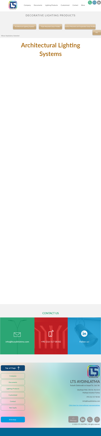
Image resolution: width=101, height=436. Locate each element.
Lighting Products (12, 389)
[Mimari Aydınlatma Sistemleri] (10, 35)
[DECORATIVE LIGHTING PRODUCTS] (50, 15)
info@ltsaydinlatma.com (17, 341)
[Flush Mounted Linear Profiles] (50, 26)
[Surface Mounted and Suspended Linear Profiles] (80, 26)
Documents (13, 382)
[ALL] (97, 32)
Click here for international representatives (84, 405)
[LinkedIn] (99, 3)
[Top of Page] (13, 368)
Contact (13, 401)
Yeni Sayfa (13, 408)
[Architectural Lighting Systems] (24, 26)
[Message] (73, 419)
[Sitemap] (13, 419)
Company (12, 376)
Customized (13, 395)
